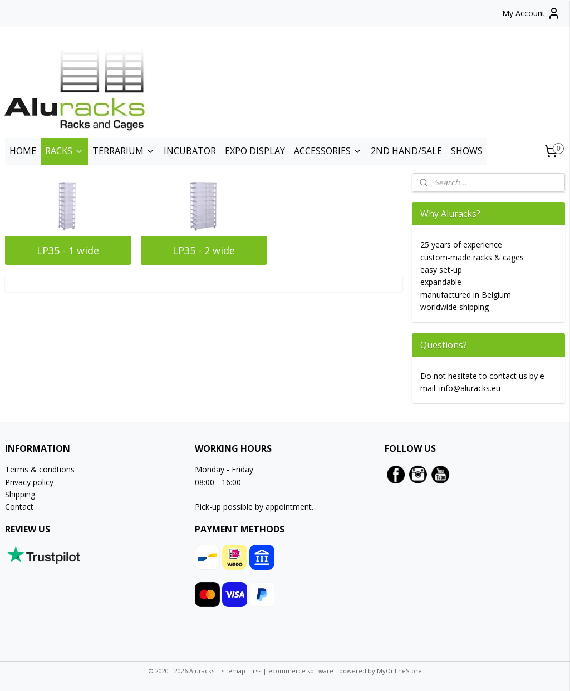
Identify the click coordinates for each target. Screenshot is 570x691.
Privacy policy (29, 482)
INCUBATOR (190, 151)
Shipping (20, 494)
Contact (19, 506)
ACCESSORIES (328, 151)
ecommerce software (300, 671)
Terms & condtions (40, 469)
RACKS (64, 151)
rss (257, 671)
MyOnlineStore (399, 671)
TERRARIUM (123, 151)
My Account (531, 13)
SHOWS (467, 151)
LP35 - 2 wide (204, 250)
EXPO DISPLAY (255, 151)
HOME (22, 151)
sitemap (233, 671)
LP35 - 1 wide (68, 250)
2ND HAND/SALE (406, 151)
